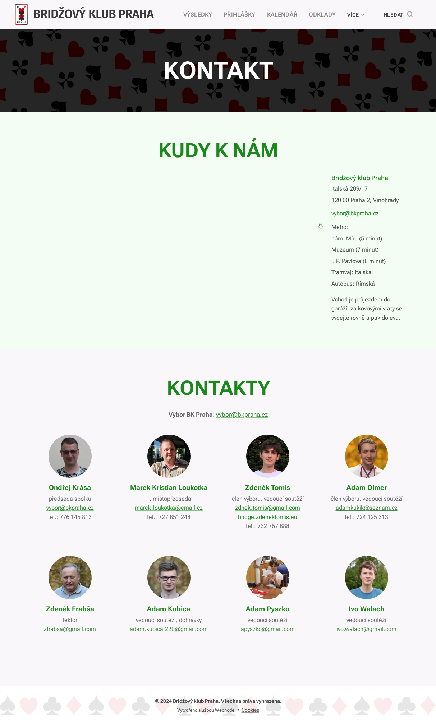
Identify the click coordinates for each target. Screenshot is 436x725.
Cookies (250, 710)
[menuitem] (207, 15)
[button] (398, 15)
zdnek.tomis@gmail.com (267, 507)
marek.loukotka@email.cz (169, 507)
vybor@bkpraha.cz (355, 213)
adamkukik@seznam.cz (366, 507)
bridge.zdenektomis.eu (267, 517)
